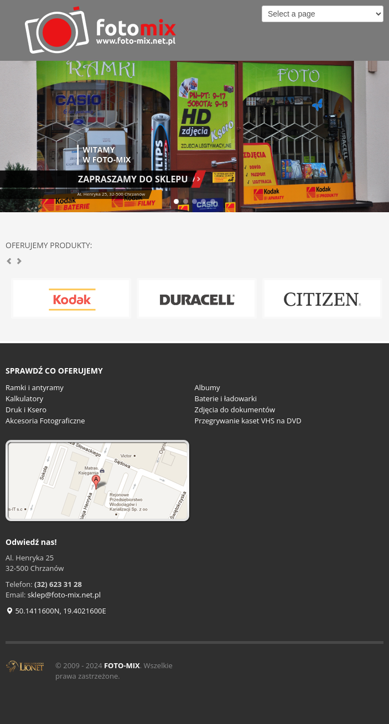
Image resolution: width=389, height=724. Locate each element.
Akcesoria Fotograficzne (45, 421)
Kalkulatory (24, 398)
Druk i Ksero (26, 410)
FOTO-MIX (122, 665)
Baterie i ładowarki (226, 398)
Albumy (207, 387)
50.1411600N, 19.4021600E (56, 611)
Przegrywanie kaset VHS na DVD (248, 421)
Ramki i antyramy (35, 387)
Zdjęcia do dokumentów (235, 410)
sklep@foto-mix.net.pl (64, 595)
